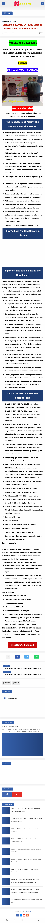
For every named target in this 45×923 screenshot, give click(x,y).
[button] (17, 657)
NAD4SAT (28, 911)
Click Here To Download (22, 645)
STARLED (14, 21)
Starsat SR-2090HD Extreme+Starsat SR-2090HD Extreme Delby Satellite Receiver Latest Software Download (25, 892)
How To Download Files (10, 726)
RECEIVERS (6, 21)
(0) (41, 33)
